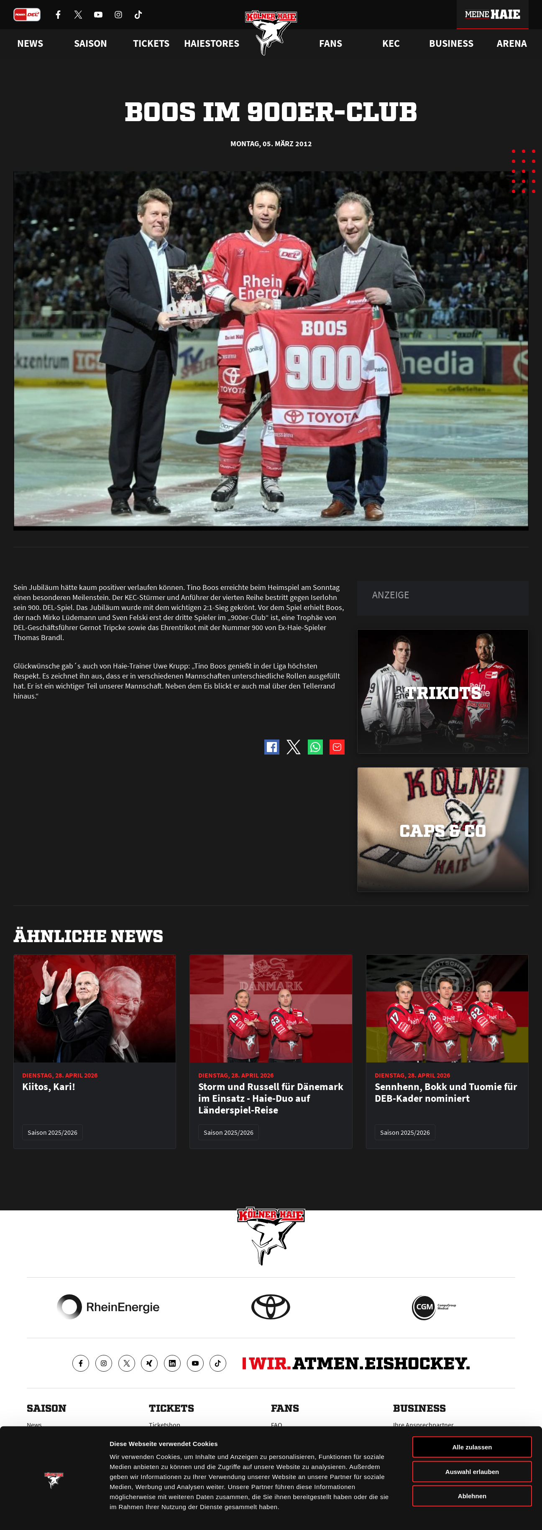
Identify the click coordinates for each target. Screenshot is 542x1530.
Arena (512, 43)
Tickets (151, 43)
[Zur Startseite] (271, 34)
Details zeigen (445, 1513)
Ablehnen (472, 1468)
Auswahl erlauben (472, 1444)
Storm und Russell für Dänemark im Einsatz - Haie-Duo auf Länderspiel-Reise (270, 1098)
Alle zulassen (472, 1419)
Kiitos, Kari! (48, 1087)
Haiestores (211, 43)
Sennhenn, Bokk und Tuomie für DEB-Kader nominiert (446, 1092)
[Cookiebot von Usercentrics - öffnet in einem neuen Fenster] (54, 1513)
